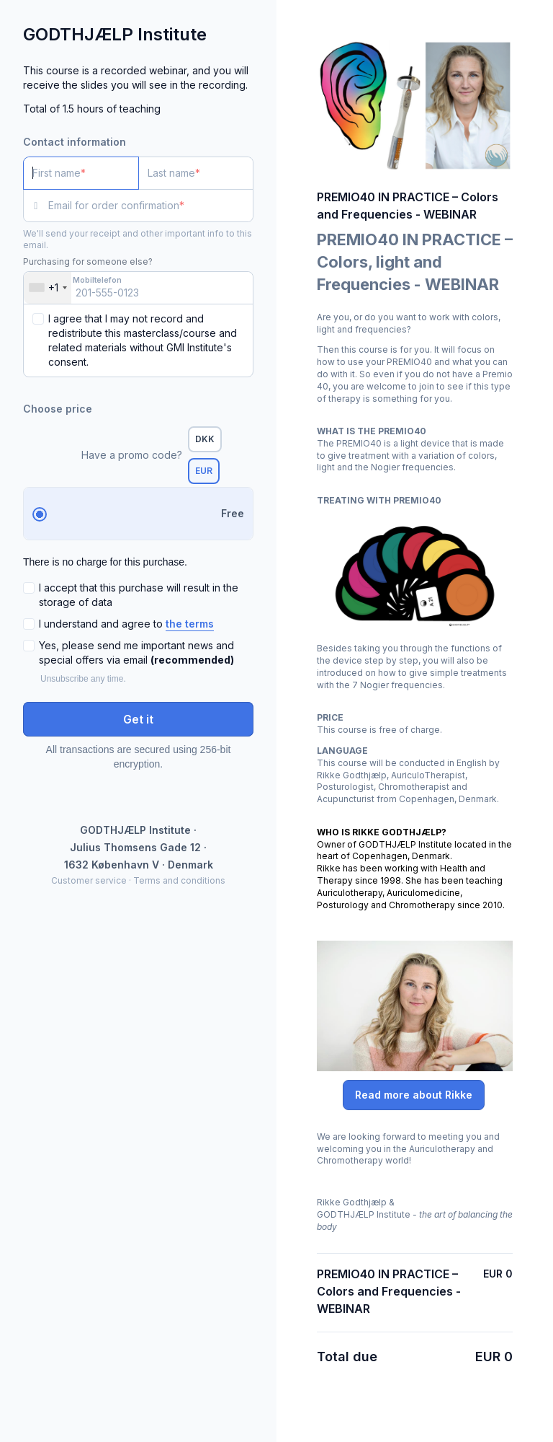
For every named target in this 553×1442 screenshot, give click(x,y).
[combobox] (47, 288)
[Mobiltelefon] (138, 288)
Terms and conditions (179, 880)
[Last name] (196, 173)
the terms (190, 623)
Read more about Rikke (413, 1095)
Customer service (89, 880)
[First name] (81, 173)
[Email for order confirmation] (150, 205)
